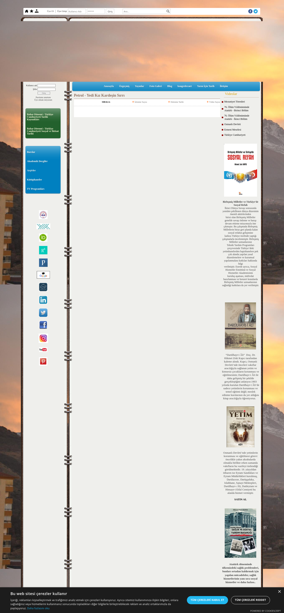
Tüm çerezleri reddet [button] (250, 600)
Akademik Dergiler (37, 161)
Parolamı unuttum (43, 97)
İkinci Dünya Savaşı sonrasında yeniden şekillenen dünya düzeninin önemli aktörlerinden (241, 211)
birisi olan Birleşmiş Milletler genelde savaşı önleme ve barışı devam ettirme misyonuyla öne (240, 220)
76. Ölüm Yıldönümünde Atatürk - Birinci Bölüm (236, 109)
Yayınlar (139, 86)
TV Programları (35, 188)
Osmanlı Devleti (232, 124)
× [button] (279, 591)
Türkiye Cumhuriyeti (235, 134)
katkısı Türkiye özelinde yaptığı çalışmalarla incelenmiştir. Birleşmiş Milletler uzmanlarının (240, 239)
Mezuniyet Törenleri (234, 101)
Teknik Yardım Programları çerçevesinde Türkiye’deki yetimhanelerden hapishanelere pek (240, 248)
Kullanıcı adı (31, 85)
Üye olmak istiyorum (43, 100)
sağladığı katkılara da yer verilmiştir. (240, 285)
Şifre (35, 89)
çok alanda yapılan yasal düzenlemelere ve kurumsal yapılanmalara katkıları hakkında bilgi (240, 259)
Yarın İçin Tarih (205, 86)
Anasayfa (109, 86)
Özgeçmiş (124, 86)
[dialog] (142, 600)
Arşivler (31, 170)
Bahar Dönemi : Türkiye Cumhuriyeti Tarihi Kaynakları (40, 117)
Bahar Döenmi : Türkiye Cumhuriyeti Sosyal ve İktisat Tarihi (43, 131)
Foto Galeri (156, 86)
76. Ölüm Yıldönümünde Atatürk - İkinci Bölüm (236, 117)
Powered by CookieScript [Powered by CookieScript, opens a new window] (265, 610)
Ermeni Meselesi (232, 129)
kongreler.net (185, 86)
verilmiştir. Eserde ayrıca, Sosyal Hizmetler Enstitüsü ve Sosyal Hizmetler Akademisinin (240, 269)
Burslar (31, 152)
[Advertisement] (142, 50)
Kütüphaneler (34, 179)
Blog (169, 86)
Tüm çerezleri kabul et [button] (207, 600)
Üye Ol (50, 11)
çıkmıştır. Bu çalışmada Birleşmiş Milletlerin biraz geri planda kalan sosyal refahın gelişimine (240, 229)
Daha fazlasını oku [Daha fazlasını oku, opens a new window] (38, 608)
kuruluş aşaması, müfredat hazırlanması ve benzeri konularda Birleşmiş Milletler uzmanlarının (240, 279)
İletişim (224, 86)
